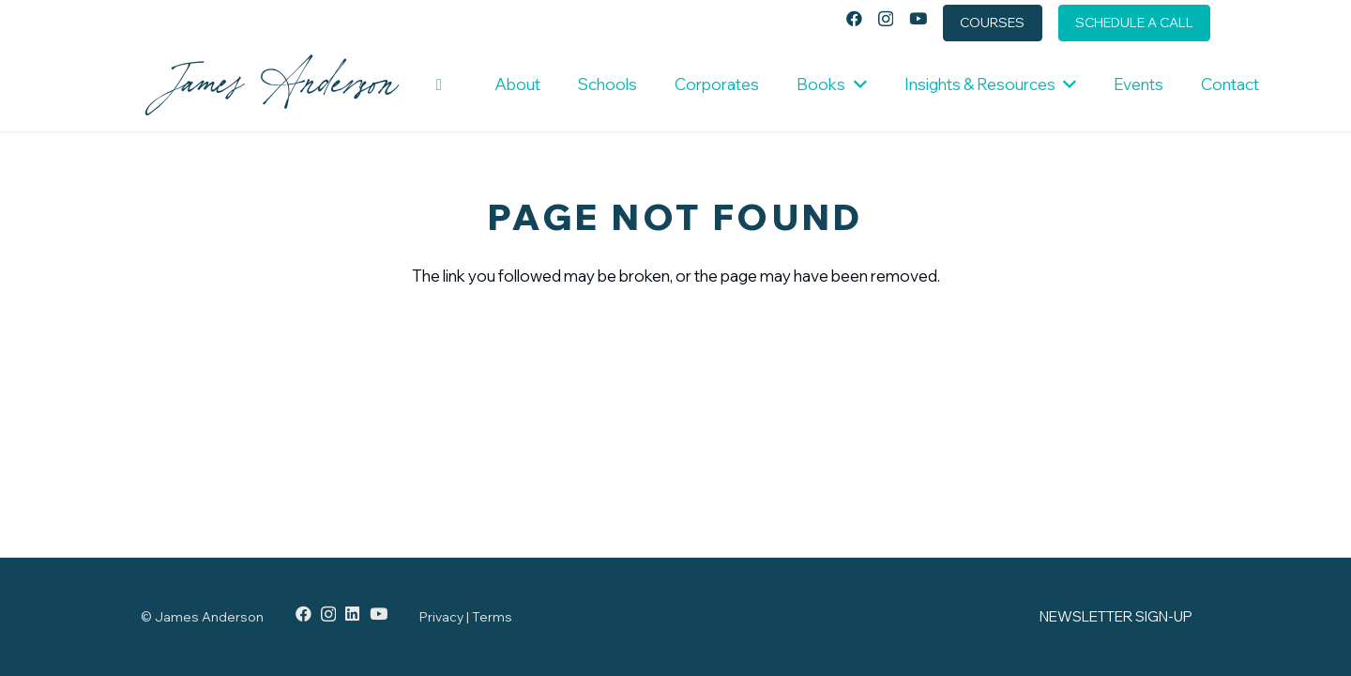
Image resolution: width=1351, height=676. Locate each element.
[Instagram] (885, 19)
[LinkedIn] (352, 614)
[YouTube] (918, 18)
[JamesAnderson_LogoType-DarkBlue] (271, 84)
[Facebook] (854, 18)
